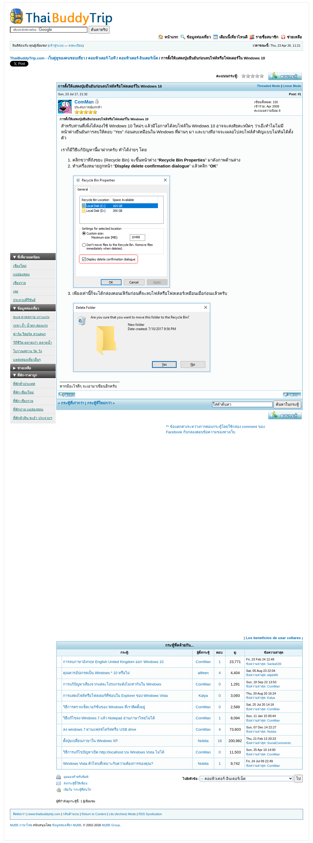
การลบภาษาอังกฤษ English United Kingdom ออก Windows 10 (113, 662)
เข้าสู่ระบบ (56, 45)
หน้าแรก (168, 37)
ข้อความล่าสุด (255, 664)
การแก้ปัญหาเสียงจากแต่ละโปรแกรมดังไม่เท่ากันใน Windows (112, 684)
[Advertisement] (33, 167)
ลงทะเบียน (75, 45)
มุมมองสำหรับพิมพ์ (76, 776)
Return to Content (94, 814)
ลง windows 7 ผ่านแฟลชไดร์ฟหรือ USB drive (99, 729)
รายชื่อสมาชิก (264, 37)
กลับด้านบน (71, 814)
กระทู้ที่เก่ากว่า (72, 403)
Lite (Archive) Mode (122, 814)
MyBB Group (111, 825)
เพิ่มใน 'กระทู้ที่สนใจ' (77, 789)
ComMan (84, 102)
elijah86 (272, 675)
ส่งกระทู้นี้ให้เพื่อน (75, 783)
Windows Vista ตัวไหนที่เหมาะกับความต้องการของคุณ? (108, 763)
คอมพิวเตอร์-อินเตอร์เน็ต (138, 58)
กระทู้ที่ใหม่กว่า (99, 403)
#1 (299, 94)
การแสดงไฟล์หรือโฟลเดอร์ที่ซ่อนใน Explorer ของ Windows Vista (115, 695)
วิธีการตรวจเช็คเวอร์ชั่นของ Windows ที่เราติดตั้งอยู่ (104, 707)
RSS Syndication (150, 814)
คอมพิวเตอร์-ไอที (102, 58)
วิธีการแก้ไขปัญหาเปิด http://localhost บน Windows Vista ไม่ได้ (113, 752)
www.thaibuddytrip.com (44, 814)
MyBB (77, 825)
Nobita (271, 731)
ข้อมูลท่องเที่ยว (196, 37)
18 (220, 741)
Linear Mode (292, 86)
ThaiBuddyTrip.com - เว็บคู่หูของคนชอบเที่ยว (47, 58)
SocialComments (279, 743)
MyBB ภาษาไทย (21, 825)
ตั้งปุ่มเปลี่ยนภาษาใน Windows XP (90, 741)
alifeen (203, 673)
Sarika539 (274, 664)
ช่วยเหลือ (291, 37)
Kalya (203, 695)
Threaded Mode (268, 86)
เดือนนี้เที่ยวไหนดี (230, 37)
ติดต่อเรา (19, 814)
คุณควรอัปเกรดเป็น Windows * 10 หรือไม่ (96, 673)
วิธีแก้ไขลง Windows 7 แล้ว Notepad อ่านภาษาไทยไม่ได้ (109, 718)
